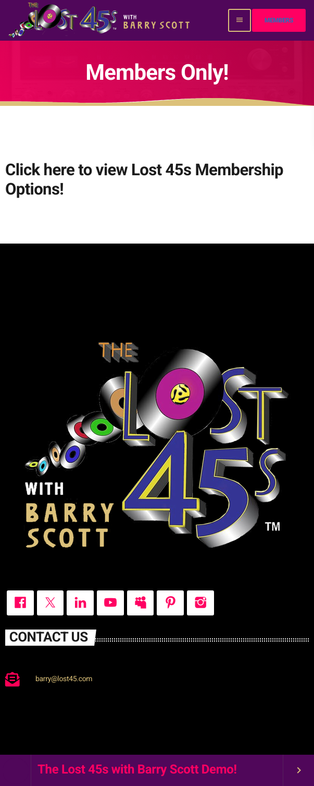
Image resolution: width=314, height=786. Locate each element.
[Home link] (100, 20)
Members (279, 20)
